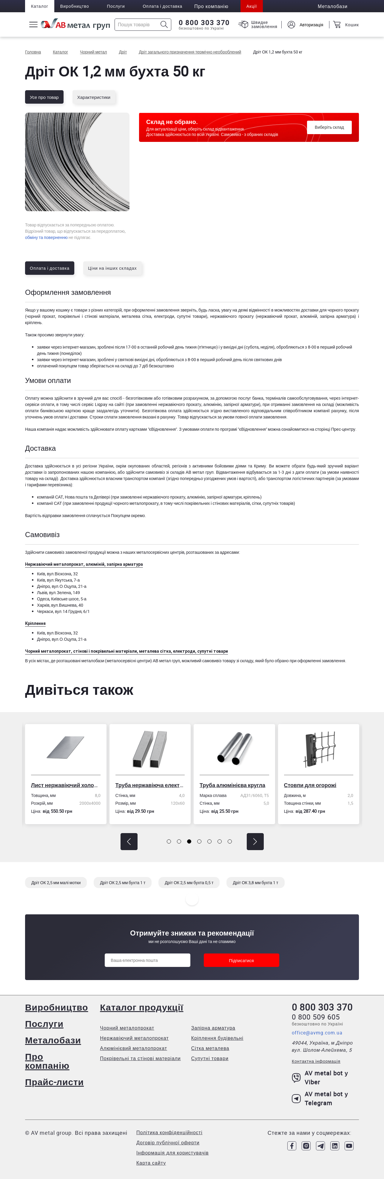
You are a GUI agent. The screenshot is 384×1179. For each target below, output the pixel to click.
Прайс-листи (54, 1082)
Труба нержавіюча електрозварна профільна (150, 785)
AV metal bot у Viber (320, 1077)
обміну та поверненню (46, 237)
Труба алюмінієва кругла (232, 785)
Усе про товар (44, 97)
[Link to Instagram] (306, 1145)
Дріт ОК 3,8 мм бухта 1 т (255, 882)
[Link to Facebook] (291, 1145)
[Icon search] (164, 24)
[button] (129, 841)
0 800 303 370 (204, 22)
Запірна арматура (213, 1028)
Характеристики (93, 97)
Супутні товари (210, 1058)
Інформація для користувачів (172, 1152)
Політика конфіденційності (169, 1132)
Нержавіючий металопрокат (134, 1038)
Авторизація (311, 24)
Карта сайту (151, 1163)
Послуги (116, 6)
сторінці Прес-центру (335, 429)
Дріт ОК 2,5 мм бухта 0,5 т (189, 882)
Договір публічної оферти (168, 1142)
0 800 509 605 (316, 1016)
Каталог (39, 6)
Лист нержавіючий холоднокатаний (66, 785)
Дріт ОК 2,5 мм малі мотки (56, 882)
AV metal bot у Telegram (320, 1098)
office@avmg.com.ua (317, 1032)
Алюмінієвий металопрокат (133, 1048)
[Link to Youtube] (349, 1145)
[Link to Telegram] (320, 1145)
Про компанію (47, 1060)
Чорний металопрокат (127, 1028)
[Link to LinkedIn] (334, 1145)
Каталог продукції (141, 1007)
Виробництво (74, 6)
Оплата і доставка (163, 6)
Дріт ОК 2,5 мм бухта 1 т (122, 882)
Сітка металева (210, 1048)
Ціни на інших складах (112, 268)
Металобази (53, 1040)
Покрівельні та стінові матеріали (140, 1058)
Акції (251, 6)
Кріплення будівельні (217, 1038)
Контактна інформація (316, 1061)
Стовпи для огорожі (310, 785)
